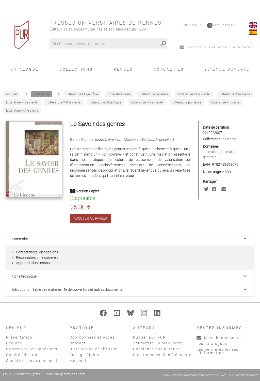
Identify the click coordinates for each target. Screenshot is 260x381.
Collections (76, 69)
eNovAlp (251, 375)
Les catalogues (212, 344)
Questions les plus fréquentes (163, 355)
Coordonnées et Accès (92, 337)
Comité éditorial (22, 355)
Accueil (7, 374)
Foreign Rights (85, 355)
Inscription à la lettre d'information (217, 47)
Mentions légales (28, 374)
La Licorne (229, 139)
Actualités (169, 69)
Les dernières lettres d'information (217, 351)
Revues (123, 69)
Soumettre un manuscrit (157, 343)
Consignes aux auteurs (156, 349)
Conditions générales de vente (64, 374)
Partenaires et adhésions (31, 349)
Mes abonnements (219, 338)
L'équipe (14, 343)
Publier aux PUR (149, 337)
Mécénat (78, 361)
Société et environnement (32, 361)
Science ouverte (227, 69)
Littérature (211, 152)
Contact (78, 343)
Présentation (19, 337)
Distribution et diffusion (94, 349)
